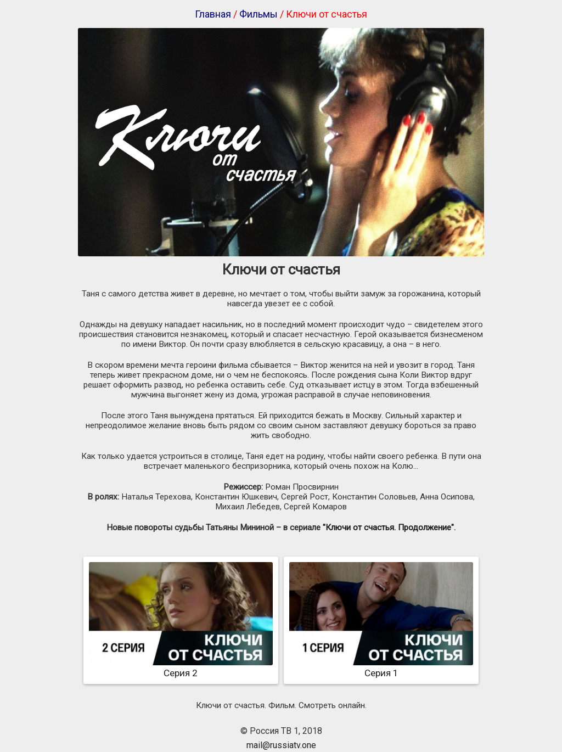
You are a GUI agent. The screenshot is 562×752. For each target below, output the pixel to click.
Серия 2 (181, 667)
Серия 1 (381, 667)
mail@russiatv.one (281, 745)
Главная (213, 14)
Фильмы (258, 14)
